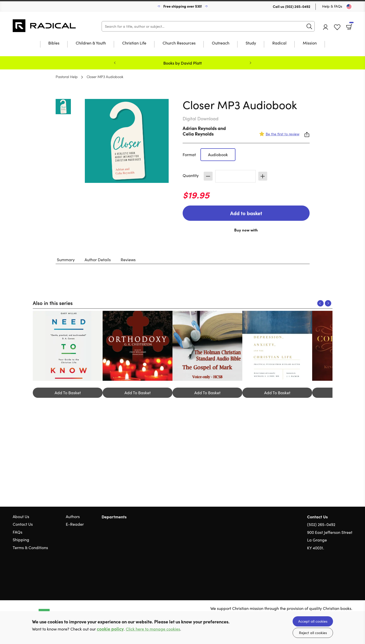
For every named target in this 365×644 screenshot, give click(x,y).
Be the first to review (282, 133)
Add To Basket (68, 392)
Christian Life (134, 43)
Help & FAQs (332, 6)
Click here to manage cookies (153, 628)
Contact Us (23, 524)
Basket (351, 25)
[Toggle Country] (349, 6)
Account (325, 27)
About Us (21, 516)
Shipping (21, 539)
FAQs (17, 532)
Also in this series (53, 302)
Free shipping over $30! (182, 6)
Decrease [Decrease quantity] (208, 176)
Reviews (128, 259)
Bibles (53, 43)
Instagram (349, 572)
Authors (73, 516)
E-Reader (75, 524)
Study (251, 43)
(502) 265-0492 (297, 6)
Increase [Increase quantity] (262, 176)
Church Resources (179, 43)
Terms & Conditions (30, 547)
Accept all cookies (312, 621)
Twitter (331, 572)
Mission (310, 43)
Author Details (98, 259)
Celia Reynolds (198, 133)
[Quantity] (235, 176)
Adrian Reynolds (200, 128)
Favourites (337, 27)
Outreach (220, 43)
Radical (279, 43)
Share (307, 134)
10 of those (44, 25)
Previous (115, 63)
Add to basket (246, 213)
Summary (66, 259)
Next (250, 63)
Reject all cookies (313, 632)
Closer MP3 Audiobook (105, 76)
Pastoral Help (67, 76)
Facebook (341, 572)
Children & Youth (91, 43)
